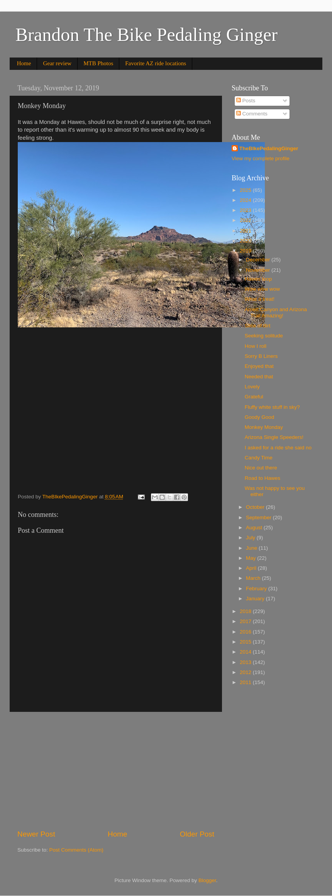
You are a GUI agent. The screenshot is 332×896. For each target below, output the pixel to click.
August (255, 527)
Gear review (57, 63)
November (258, 270)
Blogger (207, 880)
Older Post (197, 834)
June (252, 548)
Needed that (259, 376)
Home (24, 63)
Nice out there (261, 468)
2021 (246, 231)
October (256, 507)
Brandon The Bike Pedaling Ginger (146, 34)
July (251, 537)
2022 (246, 220)
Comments (252, 114)
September (259, 517)
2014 (246, 652)
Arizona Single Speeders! (274, 437)
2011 (246, 682)
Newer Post (36, 834)
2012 (246, 672)
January (256, 598)
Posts (246, 100)
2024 (246, 200)
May (251, 558)
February (257, 588)
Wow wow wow (262, 289)
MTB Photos (98, 63)
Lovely (252, 387)
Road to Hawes (262, 478)
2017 (246, 621)
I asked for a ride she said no (278, 448)
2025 (246, 190)
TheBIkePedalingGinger (268, 148)
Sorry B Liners (261, 356)
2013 (246, 662)
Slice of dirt (258, 326)
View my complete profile (261, 158)
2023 (246, 210)
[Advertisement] (116, 770)
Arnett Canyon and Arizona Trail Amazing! (276, 312)
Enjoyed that (259, 366)
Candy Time (259, 458)
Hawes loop (258, 279)
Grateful (254, 397)
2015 (246, 642)
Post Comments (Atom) (76, 850)
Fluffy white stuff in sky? (272, 407)
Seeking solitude (264, 336)
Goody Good (259, 417)
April (252, 568)
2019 (246, 251)
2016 (246, 632)
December (258, 260)
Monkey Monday (264, 427)
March (254, 578)
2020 (246, 241)
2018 (246, 611)
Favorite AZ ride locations (155, 63)
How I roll (255, 346)
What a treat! (259, 299)
